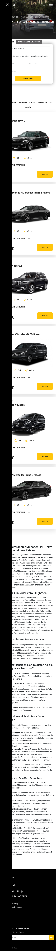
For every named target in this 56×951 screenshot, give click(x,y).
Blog (3, 923)
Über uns (5, 917)
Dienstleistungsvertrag (10, 904)
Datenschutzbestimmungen (12, 907)
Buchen (45, 174)
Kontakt (5, 920)
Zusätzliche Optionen (16, 165)
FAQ (3, 900)
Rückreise (12, 72)
